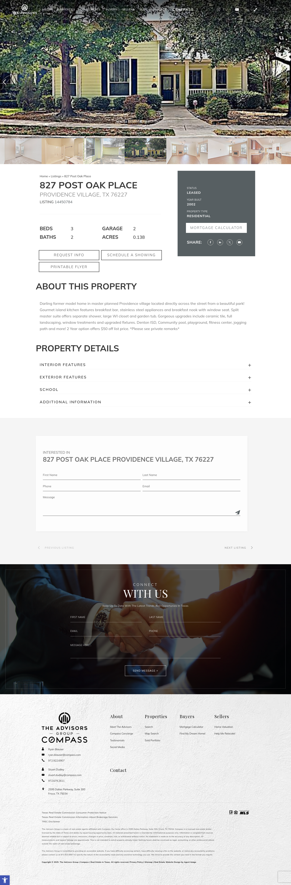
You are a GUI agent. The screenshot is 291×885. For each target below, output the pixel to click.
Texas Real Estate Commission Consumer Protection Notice (74, 812)
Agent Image (190, 862)
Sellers (128, 9)
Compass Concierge (121, 733)
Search (149, 727)
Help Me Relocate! (224, 733)
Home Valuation (223, 727)
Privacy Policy (136, 862)
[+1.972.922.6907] (255, 9)
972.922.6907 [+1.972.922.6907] (67, 854)
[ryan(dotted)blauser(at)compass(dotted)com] (61, 754)
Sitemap (149, 862)
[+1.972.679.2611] (53, 780)
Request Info (69, 268)
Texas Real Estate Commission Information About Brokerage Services (79, 817)
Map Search (152, 733)
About (47, 9)
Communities (90, 9)
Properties (66, 9)
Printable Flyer (69, 279)
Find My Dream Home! (192, 733)
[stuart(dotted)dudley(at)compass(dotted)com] (61, 775)
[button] (5, 880)
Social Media (117, 747)
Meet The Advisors (121, 727)
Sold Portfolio (152, 740)
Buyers (111, 9)
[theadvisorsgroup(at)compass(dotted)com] (237, 9)
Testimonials (117, 740)
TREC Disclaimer (51, 821)
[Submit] (224, 513)
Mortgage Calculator (229, 227)
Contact (159, 9)
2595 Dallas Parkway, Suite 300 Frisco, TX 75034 (66, 791)
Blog (144, 9)
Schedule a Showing (131, 268)
